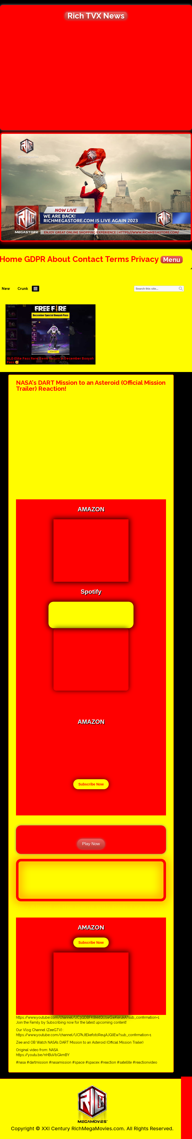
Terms (117, 259)
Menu (171, 259)
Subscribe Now (91, 784)
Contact (87, 259)
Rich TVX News (96, 15)
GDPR (35, 259)
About (58, 259)
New (6, 289)
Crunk (23, 289)
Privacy (144, 259)
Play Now (91, 843)
